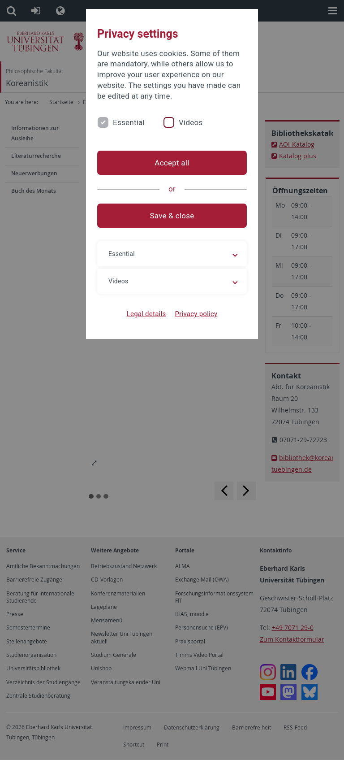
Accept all (172, 162)
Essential (129, 122)
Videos (191, 122)
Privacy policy (196, 314)
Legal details (146, 314)
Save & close (172, 215)
